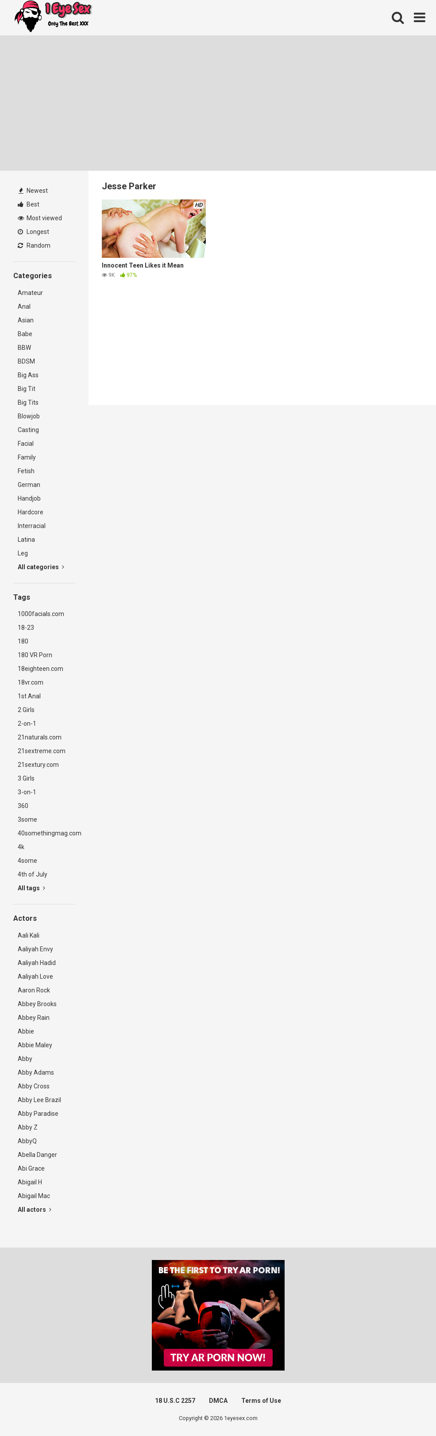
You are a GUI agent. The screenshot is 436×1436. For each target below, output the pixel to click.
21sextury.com (38, 764)
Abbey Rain (34, 1017)
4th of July (32, 874)
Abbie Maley (35, 1045)
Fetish (26, 471)
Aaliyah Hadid (37, 962)
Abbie (26, 1031)
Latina (26, 539)
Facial (26, 443)
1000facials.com (41, 613)
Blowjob (29, 416)
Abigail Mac (34, 1195)
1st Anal (29, 696)
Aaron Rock (34, 990)
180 (23, 641)
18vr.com (30, 682)
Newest (33, 190)
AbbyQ (27, 1141)
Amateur (30, 292)
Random (34, 245)
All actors (34, 1209)
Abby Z (28, 1127)
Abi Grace (31, 1168)
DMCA (218, 1400)
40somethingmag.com (46, 833)
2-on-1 (27, 723)
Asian (26, 320)
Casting (28, 429)
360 (23, 805)
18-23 (26, 627)
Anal (24, 306)
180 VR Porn (35, 655)
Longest (33, 231)
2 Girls (26, 709)
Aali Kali (28, 935)
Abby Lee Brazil (39, 1099)
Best (28, 204)
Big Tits (28, 402)
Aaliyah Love (35, 976)
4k (21, 846)
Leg (23, 553)
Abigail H (30, 1182)
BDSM (26, 361)
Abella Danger (37, 1154)
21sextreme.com (42, 750)
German (29, 484)
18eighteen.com (40, 668)
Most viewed (40, 218)
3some (27, 819)
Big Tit (26, 388)
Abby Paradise (38, 1113)
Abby (25, 1058)
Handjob (29, 498)
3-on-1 (27, 792)
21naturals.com (40, 737)
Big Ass (28, 375)
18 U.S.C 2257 (175, 1400)
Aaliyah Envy (35, 949)
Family (27, 457)
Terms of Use (261, 1400)
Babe (25, 333)
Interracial (32, 525)
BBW (24, 347)
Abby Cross (34, 1086)
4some (27, 860)
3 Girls (26, 778)
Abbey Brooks (37, 1003)
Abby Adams (36, 1072)
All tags (31, 888)
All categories (41, 567)
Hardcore (30, 512)
